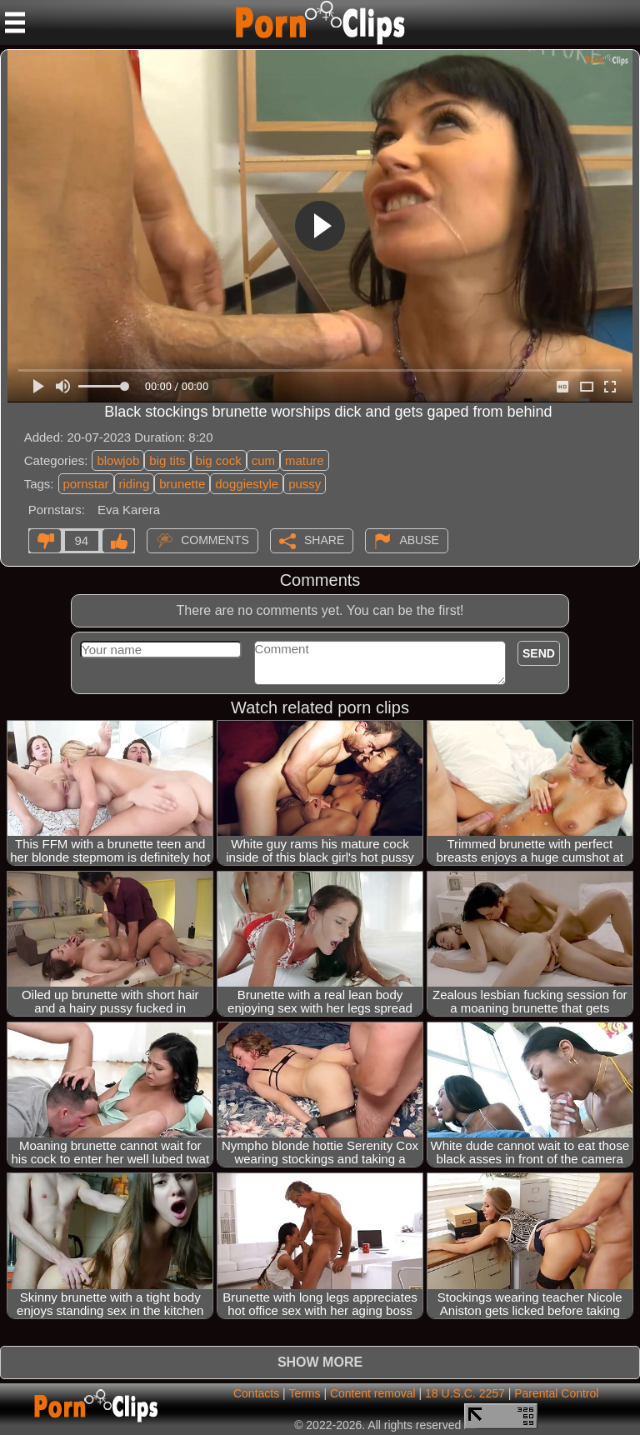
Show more (320, 1362)
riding (134, 484)
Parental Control (556, 1393)
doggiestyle (246, 484)
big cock (219, 460)
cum (263, 460)
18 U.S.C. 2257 (465, 1393)
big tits (167, 460)
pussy (304, 484)
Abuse (418, 539)
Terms (304, 1393)
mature (304, 460)
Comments (215, 539)
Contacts (256, 1393)
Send (538, 653)
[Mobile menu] (15, 22)
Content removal (373, 1393)
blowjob (118, 460)
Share (324, 539)
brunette (182, 484)
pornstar (86, 484)
